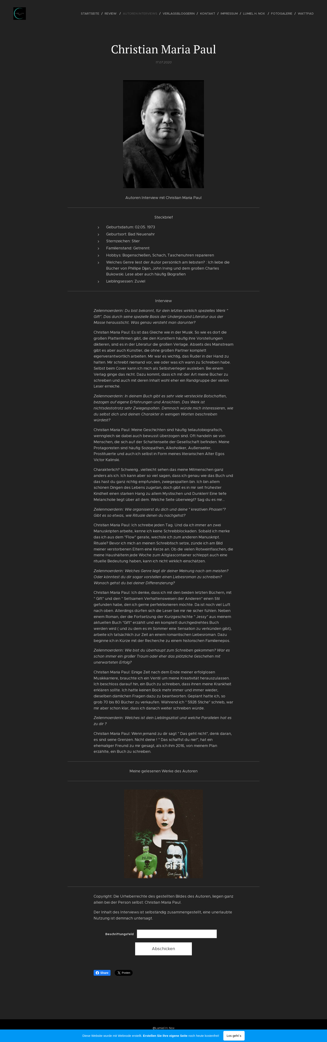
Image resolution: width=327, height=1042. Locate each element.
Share (102, 972)
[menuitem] (98, 13)
